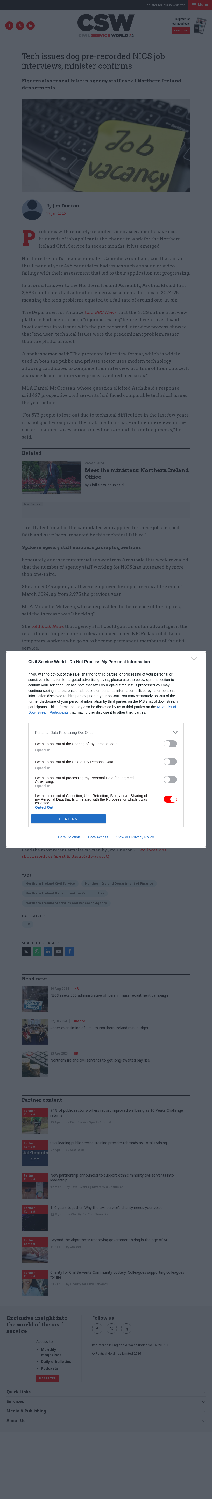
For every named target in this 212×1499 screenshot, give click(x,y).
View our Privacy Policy (135, 837)
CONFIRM (68, 819)
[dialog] (106, 749)
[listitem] (106, 732)
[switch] (170, 743)
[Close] (196, 662)
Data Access (98, 837)
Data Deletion (69, 837)
